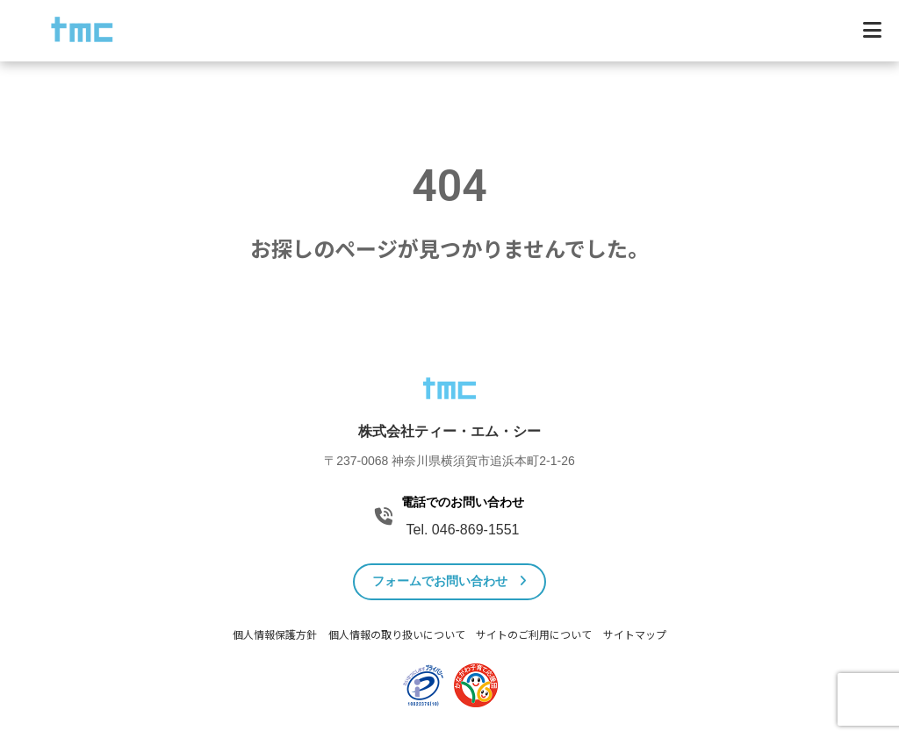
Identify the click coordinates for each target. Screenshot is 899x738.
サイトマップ (634, 635)
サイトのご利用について (534, 635)
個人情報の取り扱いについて (396, 635)
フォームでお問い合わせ (450, 581)
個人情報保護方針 (275, 635)
